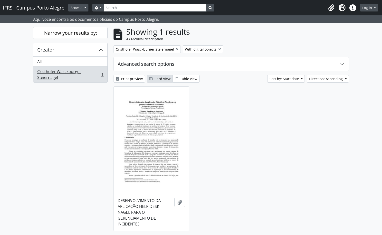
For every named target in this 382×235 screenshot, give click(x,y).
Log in (367, 7)
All (39, 61)
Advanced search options (146, 64)
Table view (186, 78)
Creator (45, 49)
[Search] (155, 7)
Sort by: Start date (284, 78)
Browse (76, 7)
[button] (331, 7)
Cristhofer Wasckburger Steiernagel (70, 74)
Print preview (129, 78)
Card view (160, 78)
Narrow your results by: (70, 33)
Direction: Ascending (326, 78)
